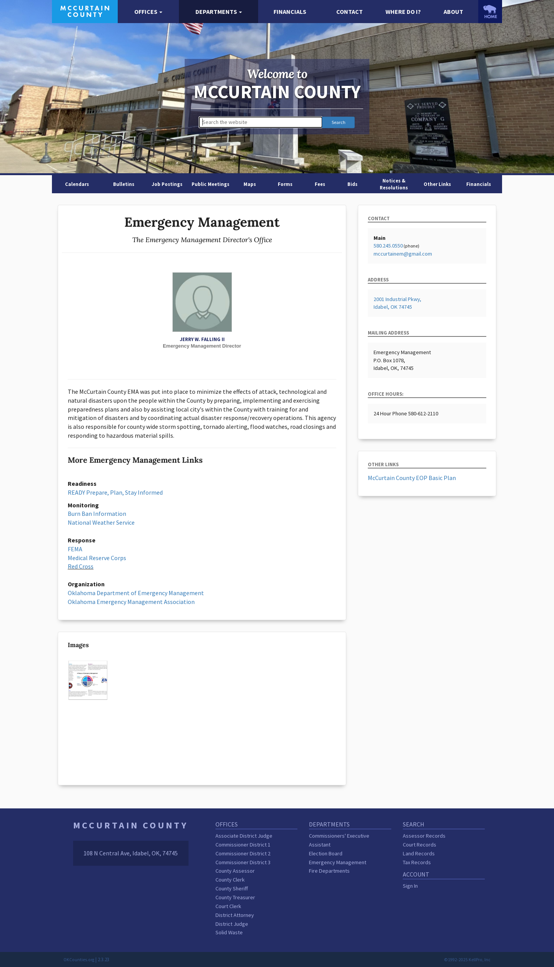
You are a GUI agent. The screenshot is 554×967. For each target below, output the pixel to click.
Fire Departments (329, 870)
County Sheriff (231, 888)
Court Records (419, 844)
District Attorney (234, 915)
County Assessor (235, 870)
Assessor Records (424, 835)
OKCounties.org (78, 959)
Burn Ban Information (97, 513)
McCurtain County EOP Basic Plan (412, 478)
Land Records (419, 853)
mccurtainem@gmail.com (403, 253)
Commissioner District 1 (242, 844)
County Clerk (230, 879)
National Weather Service (101, 522)
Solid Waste (229, 932)
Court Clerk (228, 906)
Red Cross (80, 566)
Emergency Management (337, 862)
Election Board (325, 853)
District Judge (231, 923)
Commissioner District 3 (242, 862)
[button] (148, 11)
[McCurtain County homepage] (85, 11)
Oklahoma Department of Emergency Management (136, 593)
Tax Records (417, 862)
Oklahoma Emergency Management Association (131, 602)
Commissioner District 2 (242, 853)
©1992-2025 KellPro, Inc (467, 959)
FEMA (75, 549)
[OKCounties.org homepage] (490, 11)
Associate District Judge (243, 835)
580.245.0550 (388, 245)
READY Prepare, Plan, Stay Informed (115, 492)
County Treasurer (235, 897)
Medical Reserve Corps (97, 558)
